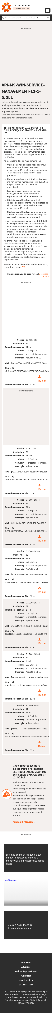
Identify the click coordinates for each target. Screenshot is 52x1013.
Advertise (25, 967)
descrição (43, 273)
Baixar (42, 380)
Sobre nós (26, 962)
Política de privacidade (25, 971)
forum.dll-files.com (23, 821)
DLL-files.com (10, 880)
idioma (46, 276)
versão (35, 273)
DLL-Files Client (26, 980)
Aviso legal (26, 976)
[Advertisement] (26, 56)
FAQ (24, 267)
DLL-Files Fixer (26, 984)
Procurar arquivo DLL (43, 18)
